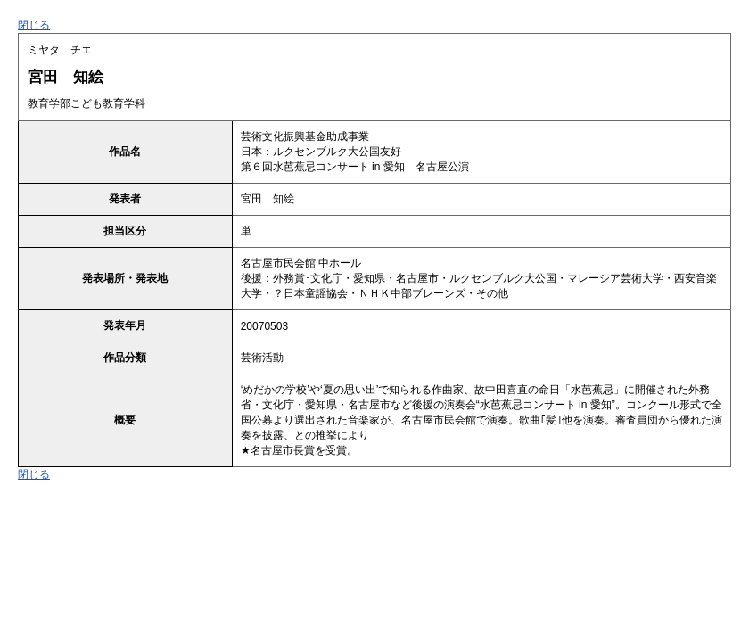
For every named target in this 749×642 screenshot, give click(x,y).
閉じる (34, 25)
